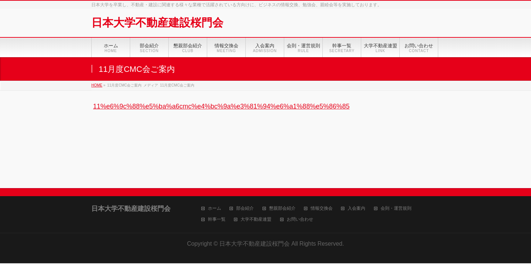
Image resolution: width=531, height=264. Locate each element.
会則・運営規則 (396, 208)
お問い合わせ (300, 219)
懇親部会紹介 (282, 208)
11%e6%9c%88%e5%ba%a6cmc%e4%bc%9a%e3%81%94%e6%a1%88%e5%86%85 (221, 106)
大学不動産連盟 (256, 219)
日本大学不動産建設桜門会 (157, 22)
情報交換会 (322, 208)
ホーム (214, 208)
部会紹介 (245, 208)
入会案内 (356, 208)
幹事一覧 (217, 219)
